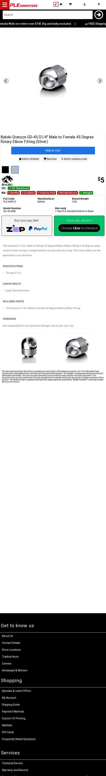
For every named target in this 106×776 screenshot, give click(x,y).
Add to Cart (53, 150)
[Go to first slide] (100, 81)
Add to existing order (74, 159)
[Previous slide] (6, 81)
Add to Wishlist (29, 159)
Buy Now (50, 159)
